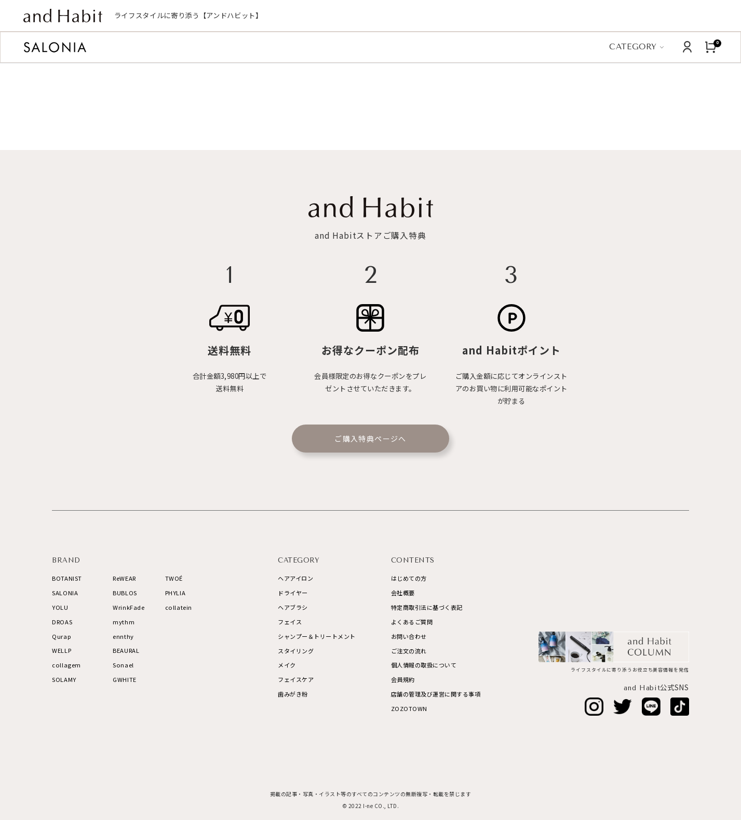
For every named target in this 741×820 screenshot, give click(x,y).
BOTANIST (67, 578)
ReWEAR (124, 578)
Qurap (61, 636)
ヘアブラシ (293, 607)
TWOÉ (174, 578)
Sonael (123, 665)
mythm (123, 622)
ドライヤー (293, 593)
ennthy (123, 636)
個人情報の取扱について (424, 665)
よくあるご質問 (412, 622)
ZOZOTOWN (409, 708)
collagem (66, 665)
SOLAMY (64, 679)
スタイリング (296, 651)
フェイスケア (296, 679)
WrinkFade (128, 607)
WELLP (61, 650)
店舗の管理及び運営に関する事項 (436, 694)
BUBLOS (125, 593)
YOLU (60, 607)
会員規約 (403, 679)
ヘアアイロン (295, 578)
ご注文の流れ (409, 651)
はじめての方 (409, 578)
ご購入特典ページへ (370, 438)
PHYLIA (175, 593)
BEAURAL (126, 650)
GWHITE (124, 679)
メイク (287, 665)
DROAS (62, 622)
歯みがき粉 (293, 694)
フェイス (290, 622)
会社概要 (403, 593)
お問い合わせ (409, 636)
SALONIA (65, 593)
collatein (178, 607)
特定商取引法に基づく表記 (427, 607)
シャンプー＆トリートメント (317, 636)
